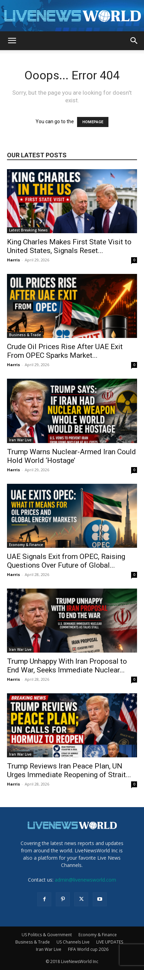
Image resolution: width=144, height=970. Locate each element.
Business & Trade (25, 334)
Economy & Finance (26, 544)
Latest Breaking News (28, 230)
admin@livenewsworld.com (85, 879)
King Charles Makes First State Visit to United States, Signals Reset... (69, 246)
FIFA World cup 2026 (88, 949)
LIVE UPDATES (109, 942)
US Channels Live (73, 942)
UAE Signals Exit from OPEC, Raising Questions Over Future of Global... (66, 560)
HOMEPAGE (92, 122)
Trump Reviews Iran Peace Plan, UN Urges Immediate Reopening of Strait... (69, 770)
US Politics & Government (47, 935)
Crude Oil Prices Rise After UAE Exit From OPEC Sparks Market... (65, 351)
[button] (12, 40)
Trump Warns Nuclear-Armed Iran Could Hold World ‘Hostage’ (71, 456)
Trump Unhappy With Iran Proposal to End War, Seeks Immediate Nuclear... (67, 665)
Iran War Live (20, 439)
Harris (13, 259)
